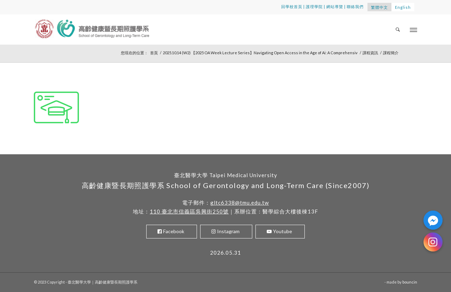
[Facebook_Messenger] (433, 220)
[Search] (398, 29)
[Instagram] (433, 241)
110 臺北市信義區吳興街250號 (189, 211)
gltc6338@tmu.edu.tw (239, 202)
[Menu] (413, 29)
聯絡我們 (355, 6)
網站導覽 (334, 6)
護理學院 (314, 6)
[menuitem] (398, 29)
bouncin (409, 282)
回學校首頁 (291, 6)
